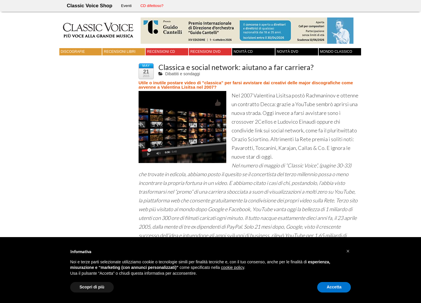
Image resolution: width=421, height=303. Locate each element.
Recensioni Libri (119, 52)
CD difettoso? (151, 5)
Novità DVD (287, 52)
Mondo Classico (336, 52)
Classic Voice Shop (90, 5)
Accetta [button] (334, 287)
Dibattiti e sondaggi (182, 73)
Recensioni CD (161, 52)
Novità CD (243, 52)
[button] (348, 251)
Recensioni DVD (205, 52)
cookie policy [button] (232, 267)
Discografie (73, 52)
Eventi (126, 5)
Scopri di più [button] (92, 287)
